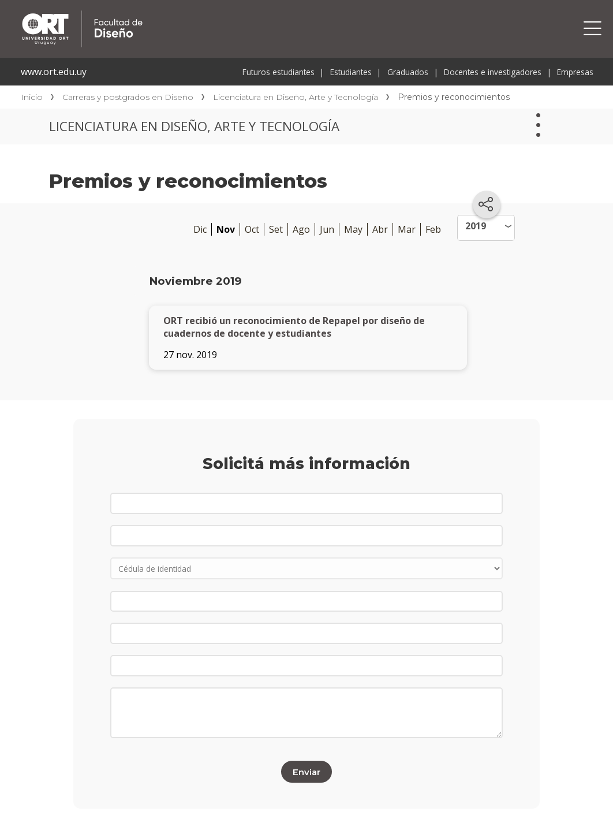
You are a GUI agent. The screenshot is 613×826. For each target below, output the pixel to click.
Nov (225, 229)
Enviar (306, 771)
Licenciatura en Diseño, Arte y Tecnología (295, 97)
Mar (407, 229)
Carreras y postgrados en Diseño (127, 97)
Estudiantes (351, 71)
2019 (475, 225)
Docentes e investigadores (492, 71)
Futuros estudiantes (278, 71)
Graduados (407, 71)
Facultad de (191, 12)
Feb (433, 229)
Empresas (575, 71)
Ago (301, 229)
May (353, 229)
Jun (327, 229)
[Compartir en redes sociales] (486, 204)
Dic (200, 229)
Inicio (32, 97)
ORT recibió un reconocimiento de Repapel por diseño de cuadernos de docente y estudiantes (294, 327)
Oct (252, 229)
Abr (380, 229)
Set (276, 229)
